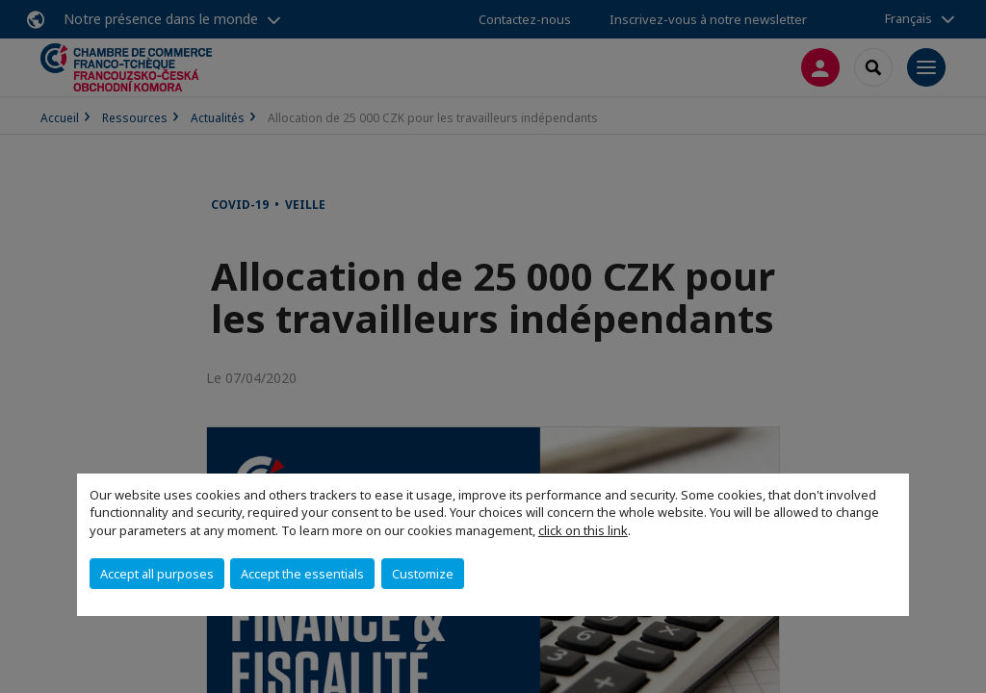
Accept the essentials (302, 573)
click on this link (583, 530)
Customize (423, 573)
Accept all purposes (157, 573)
